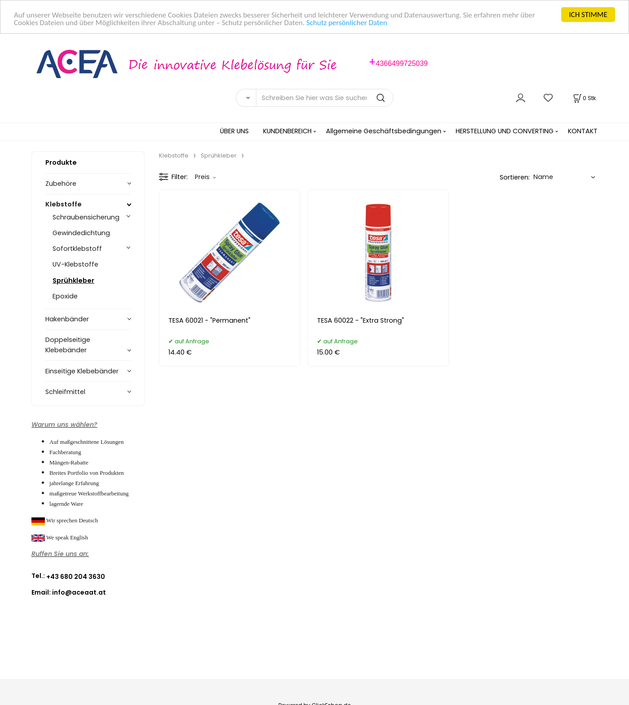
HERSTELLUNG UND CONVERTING (505, 131)
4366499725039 (402, 63)
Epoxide (65, 295)
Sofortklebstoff (77, 248)
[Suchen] (246, 98)
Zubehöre (60, 183)
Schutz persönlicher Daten (346, 22)
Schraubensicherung (86, 217)
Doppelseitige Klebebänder (67, 345)
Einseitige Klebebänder (82, 371)
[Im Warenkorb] (585, 98)
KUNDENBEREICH (287, 131)
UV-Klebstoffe (75, 264)
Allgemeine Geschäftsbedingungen (383, 131)
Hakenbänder (67, 319)
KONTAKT (583, 131)
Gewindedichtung (81, 232)
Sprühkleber (73, 280)
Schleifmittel (65, 391)
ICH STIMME (588, 14)
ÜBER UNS (234, 131)
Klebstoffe (63, 204)
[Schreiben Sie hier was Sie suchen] (324, 98)
